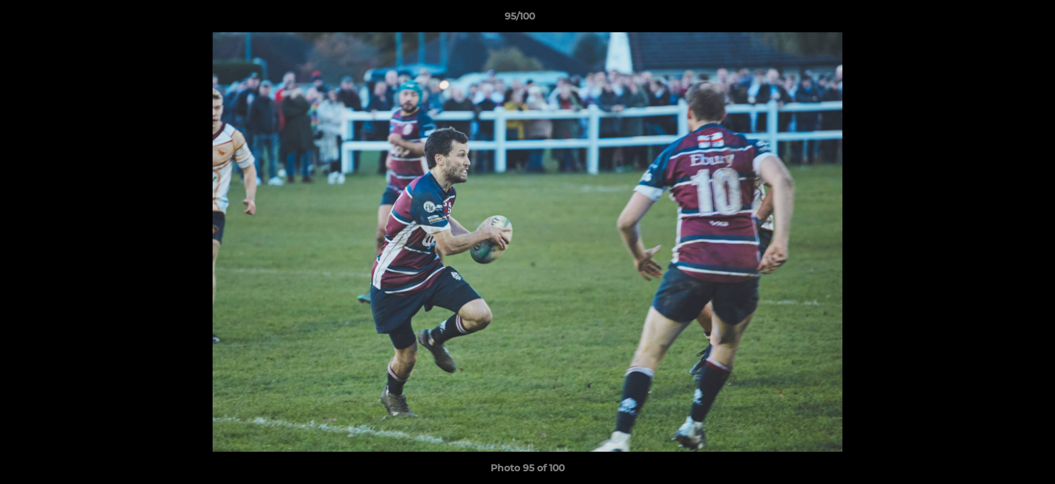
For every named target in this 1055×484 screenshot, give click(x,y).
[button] (998, 19)
